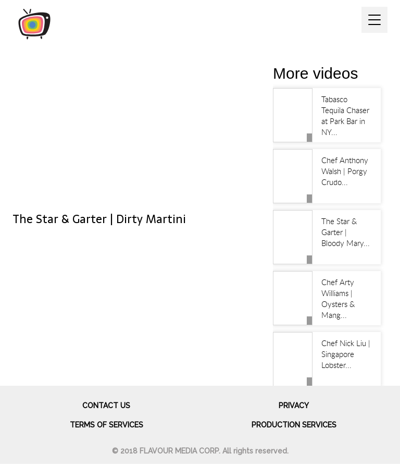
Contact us (106, 405)
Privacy (294, 405)
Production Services (294, 425)
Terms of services (106, 425)
